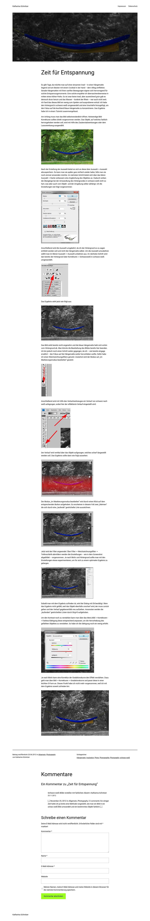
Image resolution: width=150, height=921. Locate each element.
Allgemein (42, 755)
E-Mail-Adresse (48, 866)
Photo (97, 758)
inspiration (90, 758)
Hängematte (81, 758)
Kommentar (46, 831)
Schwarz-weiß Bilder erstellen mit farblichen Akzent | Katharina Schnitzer (77, 793)
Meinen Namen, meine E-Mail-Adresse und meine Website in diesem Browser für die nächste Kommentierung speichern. (76, 888)
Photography (51, 755)
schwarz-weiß (125, 758)
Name (44, 856)
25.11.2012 (52, 796)
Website (44, 877)
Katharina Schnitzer (20, 6)
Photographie (104, 758)
